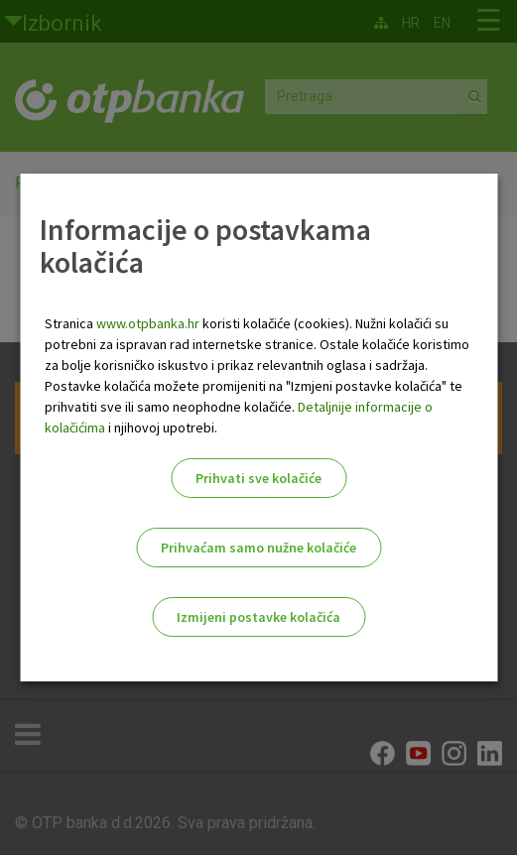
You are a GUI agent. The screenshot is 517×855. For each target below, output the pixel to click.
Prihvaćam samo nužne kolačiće (258, 547)
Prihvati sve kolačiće (258, 478)
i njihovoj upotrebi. (161, 427)
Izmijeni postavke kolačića (258, 617)
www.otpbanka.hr (147, 323)
